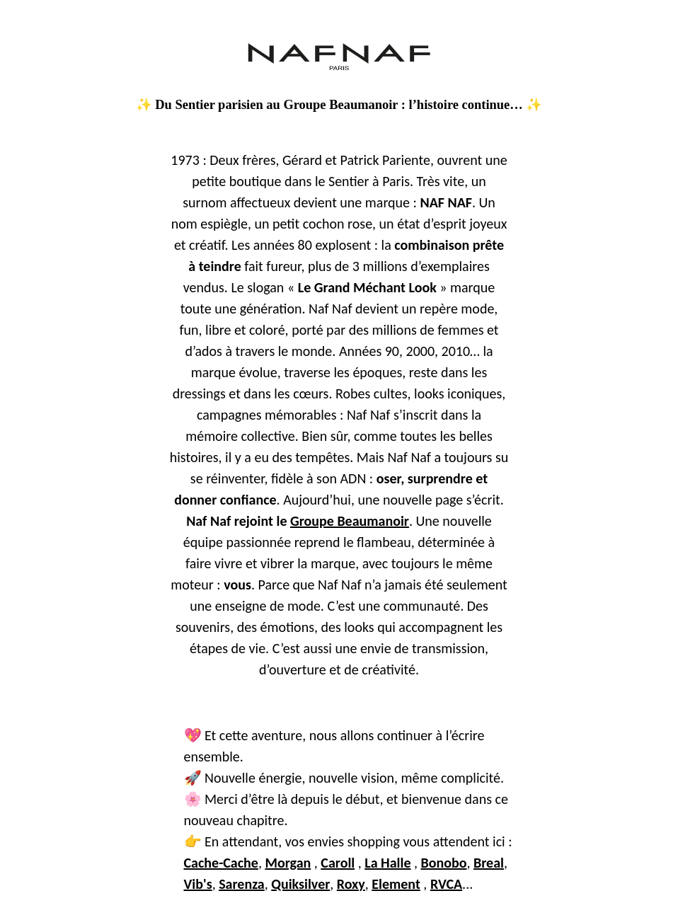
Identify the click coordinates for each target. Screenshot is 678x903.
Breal (488, 862)
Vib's (198, 883)
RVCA (446, 883)
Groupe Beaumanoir (349, 520)
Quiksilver (300, 883)
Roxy (351, 883)
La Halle (387, 862)
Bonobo (444, 862)
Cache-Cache (221, 862)
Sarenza (242, 883)
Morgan (288, 862)
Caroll (338, 862)
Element (396, 883)
